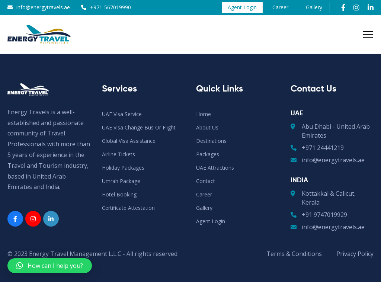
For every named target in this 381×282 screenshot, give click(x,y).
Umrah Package (121, 181)
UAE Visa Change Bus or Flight (139, 127)
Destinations (211, 140)
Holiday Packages (123, 167)
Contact (205, 181)
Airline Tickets (118, 154)
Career (280, 7)
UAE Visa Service (122, 114)
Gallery (314, 7)
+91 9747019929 (319, 214)
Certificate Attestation (128, 207)
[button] (49, 265)
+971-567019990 (110, 7)
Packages (207, 154)
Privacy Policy (355, 254)
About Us (207, 127)
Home (203, 114)
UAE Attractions (215, 167)
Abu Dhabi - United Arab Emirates (330, 131)
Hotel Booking (119, 194)
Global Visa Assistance (129, 140)
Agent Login (242, 7)
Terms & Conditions (294, 254)
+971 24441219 (317, 147)
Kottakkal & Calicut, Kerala (323, 197)
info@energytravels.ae (43, 7)
